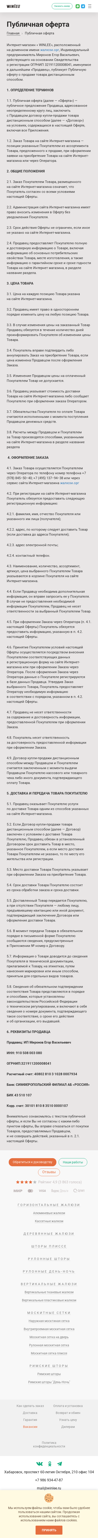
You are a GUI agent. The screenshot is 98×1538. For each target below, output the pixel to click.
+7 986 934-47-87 (49, 1480)
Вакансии (30, 1427)
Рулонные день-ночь (49, 1271)
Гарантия (30, 1420)
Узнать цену (68, 1420)
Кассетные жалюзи (49, 1221)
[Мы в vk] (39, 1464)
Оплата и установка (68, 1406)
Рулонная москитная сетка (49, 1345)
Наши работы (73, 1162)
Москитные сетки (49, 1313)
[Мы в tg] (59, 1463)
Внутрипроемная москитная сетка (49, 1329)
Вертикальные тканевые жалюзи (49, 1292)
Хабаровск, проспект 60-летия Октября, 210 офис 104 (49, 1472)
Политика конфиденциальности (49, 1444)
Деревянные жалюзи (49, 1233)
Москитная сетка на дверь (49, 1337)
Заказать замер (62, 6)
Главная (13, 33)
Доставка (30, 1413)
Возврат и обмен (68, 1413)
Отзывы (49, 1172)
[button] (89, 6)
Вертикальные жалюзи (49, 1284)
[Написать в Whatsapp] (78, 6)
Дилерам (68, 1427)
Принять (49, 1530)
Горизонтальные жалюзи (49, 1205)
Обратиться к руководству (32, 1162)
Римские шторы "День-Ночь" (49, 1382)
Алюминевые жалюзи (49, 1213)
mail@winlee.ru (49, 1488)
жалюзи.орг (49, 50)
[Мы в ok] (49, 1463)
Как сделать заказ (30, 1406)
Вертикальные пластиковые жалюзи (49, 1300)
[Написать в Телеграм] (83, 6)
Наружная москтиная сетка (49, 1321)
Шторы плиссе (49, 1246)
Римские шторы (49, 1366)
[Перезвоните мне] (47, 6)
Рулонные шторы (49, 1259)
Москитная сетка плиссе (49, 1353)
